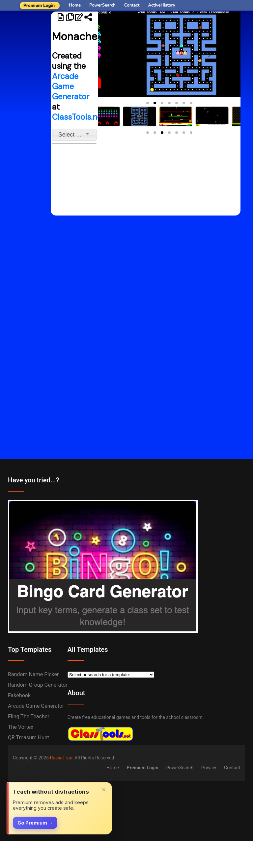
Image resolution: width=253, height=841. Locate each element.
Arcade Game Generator (70, 86)
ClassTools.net (78, 117)
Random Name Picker (33, 674)
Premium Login (39, 6)
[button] (147, 103)
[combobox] (74, 135)
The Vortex (20, 727)
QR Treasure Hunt (28, 737)
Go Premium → (35, 823)
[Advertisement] (25, 113)
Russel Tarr (61, 757)
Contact (132, 5)
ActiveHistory (161, 5)
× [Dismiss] (104, 789)
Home (75, 5)
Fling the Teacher (28, 716)
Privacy (208, 767)
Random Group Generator (38, 685)
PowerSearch (102, 5)
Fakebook (19, 695)
